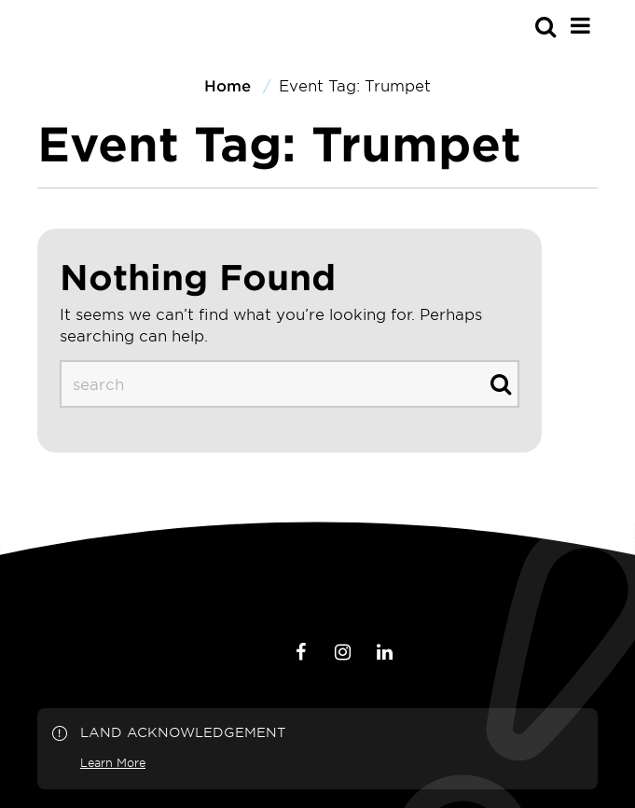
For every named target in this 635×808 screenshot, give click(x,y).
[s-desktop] (289, 383)
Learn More (112, 762)
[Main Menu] (580, 25)
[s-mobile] (512, 26)
